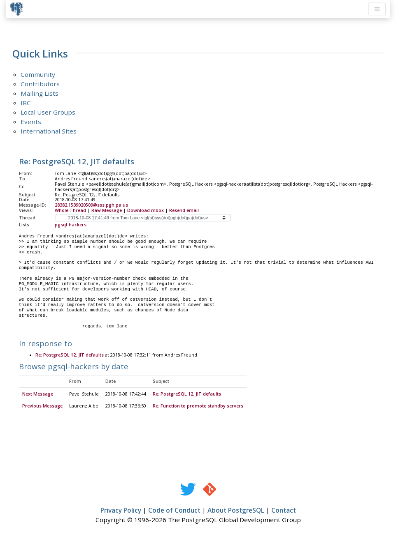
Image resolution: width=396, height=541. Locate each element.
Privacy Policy (120, 510)
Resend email (184, 210)
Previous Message (42, 406)
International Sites (49, 131)
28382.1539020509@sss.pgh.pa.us (91, 205)
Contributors (40, 84)
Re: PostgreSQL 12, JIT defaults (69, 355)
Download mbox (145, 210)
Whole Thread (70, 210)
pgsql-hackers (70, 225)
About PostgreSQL (235, 510)
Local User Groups (48, 112)
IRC (26, 103)
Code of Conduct (174, 510)
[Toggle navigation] (377, 9)
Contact (283, 510)
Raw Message (106, 210)
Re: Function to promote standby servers (198, 406)
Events (31, 121)
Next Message (37, 394)
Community (38, 74)
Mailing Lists (39, 93)
